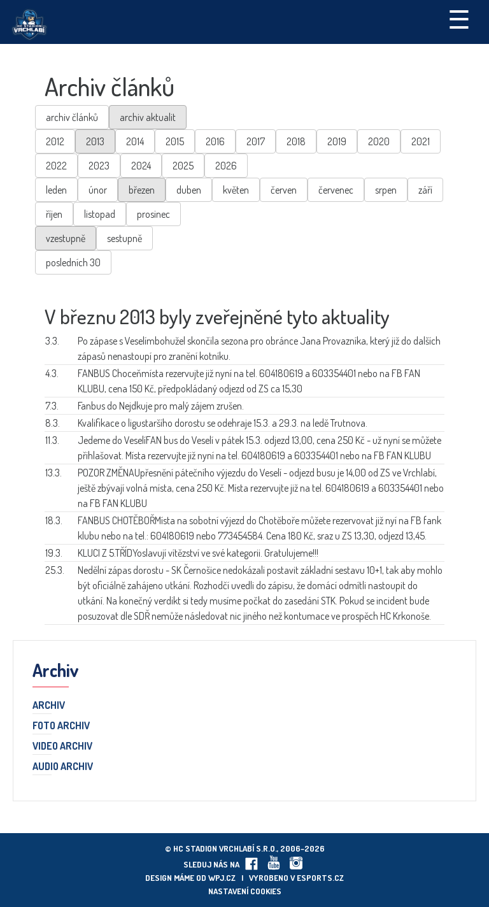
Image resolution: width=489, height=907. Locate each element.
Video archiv (62, 746)
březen (142, 189)
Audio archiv (62, 767)
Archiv (48, 705)
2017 (255, 141)
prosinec (153, 214)
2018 (296, 141)
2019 (336, 141)
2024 (141, 165)
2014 (135, 141)
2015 (175, 141)
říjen (54, 214)
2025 (183, 165)
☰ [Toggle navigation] (459, 18)
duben (188, 189)
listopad (99, 214)
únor (98, 189)
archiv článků (72, 117)
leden (56, 189)
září (425, 189)
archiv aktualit (148, 117)
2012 (55, 141)
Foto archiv (61, 726)
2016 (215, 141)
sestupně (124, 238)
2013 (95, 141)
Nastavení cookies (244, 891)
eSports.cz (320, 878)
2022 (56, 165)
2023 (99, 165)
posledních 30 (73, 262)
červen (284, 189)
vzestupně (65, 238)
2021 (420, 141)
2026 (226, 165)
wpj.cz (222, 878)
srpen (386, 189)
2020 (379, 141)
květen (236, 189)
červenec (335, 189)
